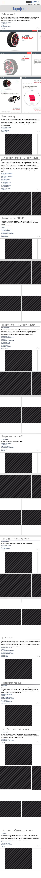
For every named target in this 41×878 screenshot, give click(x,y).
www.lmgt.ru (3, 833)
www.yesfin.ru (4, 685)
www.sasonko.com (5, 732)
